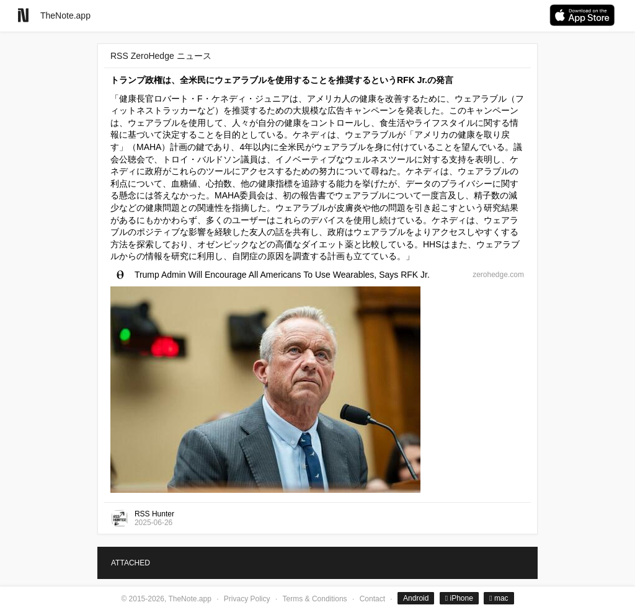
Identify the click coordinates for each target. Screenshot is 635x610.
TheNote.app (65, 15)
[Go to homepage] (23, 15)
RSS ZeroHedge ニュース (160, 56)
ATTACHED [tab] (130, 563)
